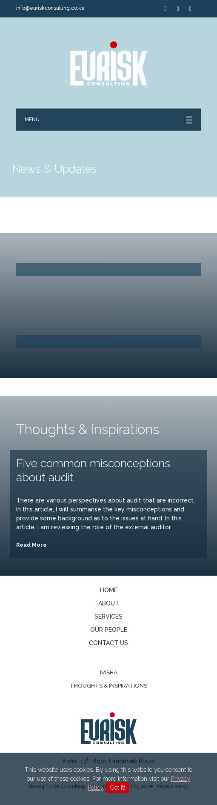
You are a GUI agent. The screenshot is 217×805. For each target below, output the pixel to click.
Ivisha (108, 672)
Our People (108, 629)
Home (108, 590)
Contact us (108, 642)
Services (108, 616)
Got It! (117, 787)
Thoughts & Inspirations (108, 685)
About (108, 603)
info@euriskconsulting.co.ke (50, 8)
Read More (31, 545)
